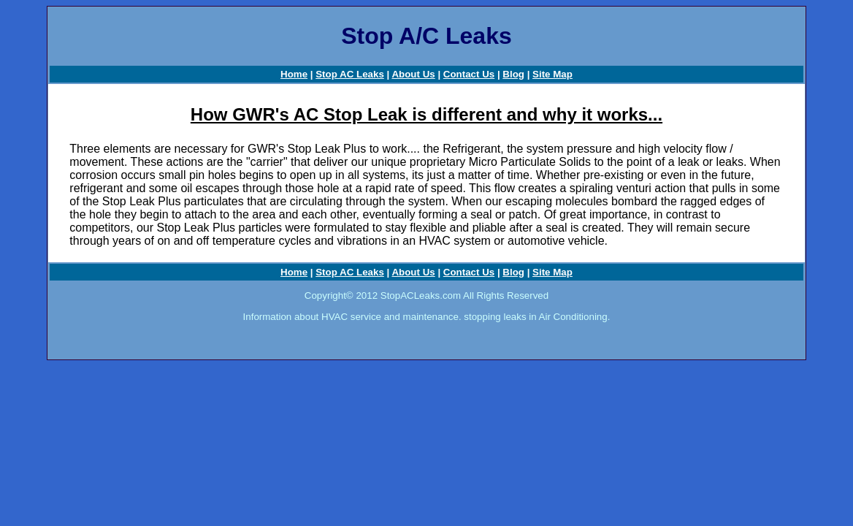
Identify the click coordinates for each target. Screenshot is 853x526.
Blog (513, 74)
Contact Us (468, 74)
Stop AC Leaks (349, 74)
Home (293, 74)
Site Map (552, 74)
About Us (413, 74)
